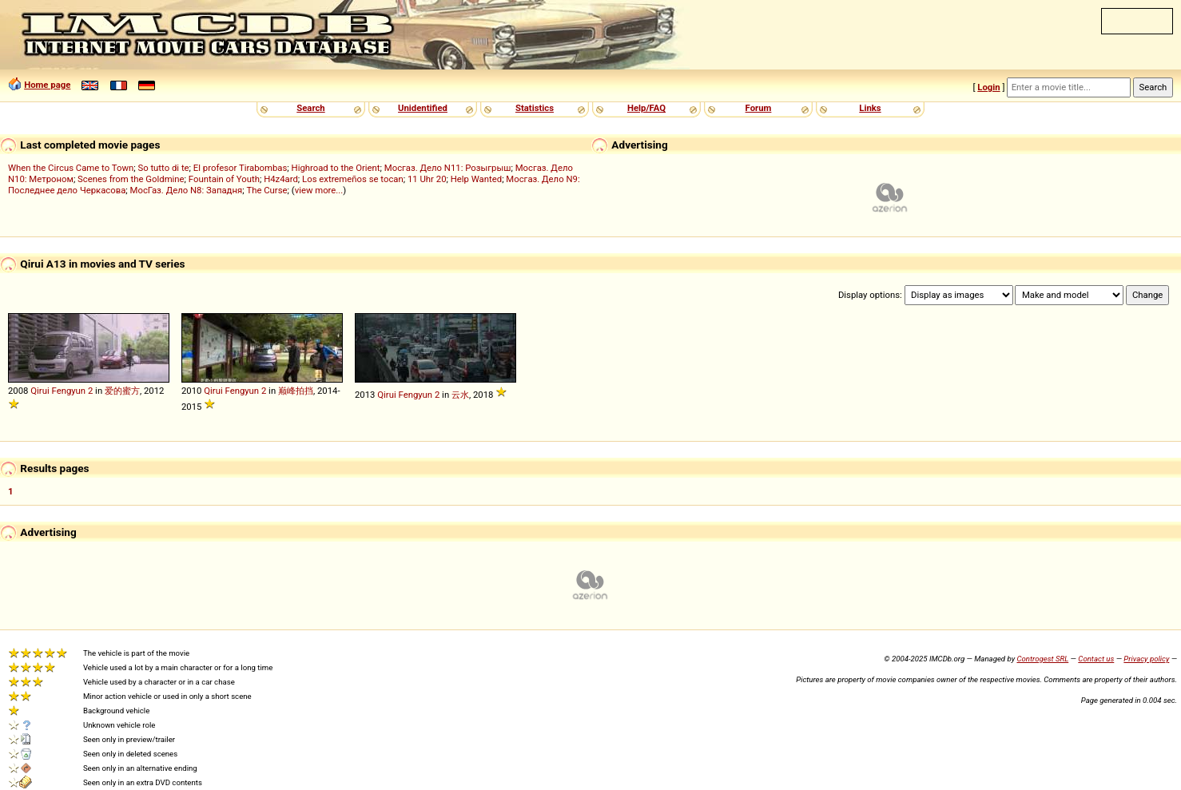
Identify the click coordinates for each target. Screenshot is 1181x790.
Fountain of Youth (224, 179)
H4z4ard (281, 179)
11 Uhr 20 (427, 179)
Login (988, 87)
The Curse (266, 190)
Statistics (534, 107)
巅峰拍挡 (295, 390)
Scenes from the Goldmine (131, 179)
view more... (319, 190)
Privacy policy (1146, 658)
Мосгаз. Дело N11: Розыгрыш (447, 167)
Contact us (1096, 658)
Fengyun (68, 390)
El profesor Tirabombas (240, 167)
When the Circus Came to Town (70, 167)
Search (310, 107)
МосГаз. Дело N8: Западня (186, 190)
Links (870, 107)
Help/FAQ (646, 107)
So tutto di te (163, 167)
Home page (47, 84)
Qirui (39, 390)
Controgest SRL (1042, 658)
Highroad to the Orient (336, 167)
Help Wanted (476, 179)
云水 (460, 394)
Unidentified (422, 107)
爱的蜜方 (122, 390)
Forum (759, 107)
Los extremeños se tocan (353, 179)
